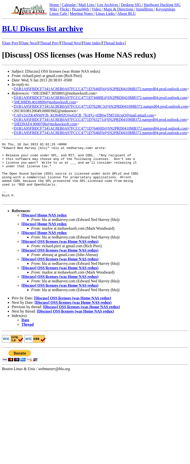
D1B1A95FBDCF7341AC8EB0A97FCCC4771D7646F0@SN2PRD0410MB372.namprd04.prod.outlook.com (100, 89)
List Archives (108, 5)
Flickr (65, 9)
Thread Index (114, 43)
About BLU (126, 13)
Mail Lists (86, 5)
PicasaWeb (81, 9)
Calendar (69, 5)
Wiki (53, 9)
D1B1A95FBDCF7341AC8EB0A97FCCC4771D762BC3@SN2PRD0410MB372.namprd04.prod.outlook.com (101, 106)
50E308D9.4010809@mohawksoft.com (45, 102)
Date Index (92, 43)
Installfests (145, 9)
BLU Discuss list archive (42, 28)
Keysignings (165, 9)
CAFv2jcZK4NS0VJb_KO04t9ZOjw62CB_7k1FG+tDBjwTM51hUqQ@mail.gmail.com (84, 115)
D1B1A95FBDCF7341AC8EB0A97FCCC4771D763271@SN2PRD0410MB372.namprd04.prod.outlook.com (100, 120)
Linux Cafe (58, 13)
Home (54, 5)
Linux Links (105, 13)
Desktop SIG (131, 5)
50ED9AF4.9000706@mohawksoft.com (45, 124)
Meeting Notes (82, 13)
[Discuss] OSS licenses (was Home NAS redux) (59, 253)
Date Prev (11, 43)
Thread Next (71, 43)
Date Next (29, 43)
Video (97, 9)
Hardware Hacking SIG (162, 5)
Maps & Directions (119, 9)
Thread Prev (49, 43)
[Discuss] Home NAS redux (44, 227)
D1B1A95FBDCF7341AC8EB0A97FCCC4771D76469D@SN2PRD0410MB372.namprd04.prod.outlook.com (101, 128)
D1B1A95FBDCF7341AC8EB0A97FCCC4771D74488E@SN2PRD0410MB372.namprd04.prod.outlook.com (100, 98)
